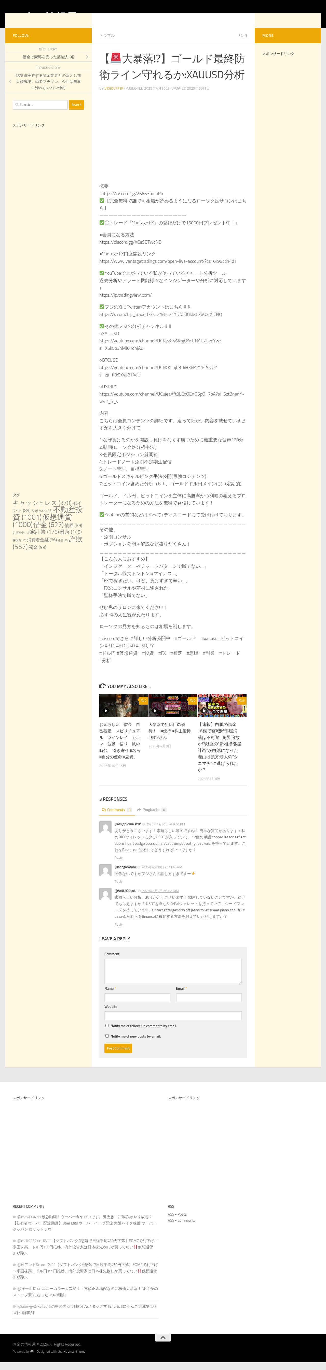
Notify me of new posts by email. (136, 1044)
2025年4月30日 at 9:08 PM (165, 832)
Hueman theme (74, 1359)
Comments (118, 817)
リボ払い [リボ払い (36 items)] (41, 518)
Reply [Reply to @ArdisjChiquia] (119, 932)
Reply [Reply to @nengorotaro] (119, 889)
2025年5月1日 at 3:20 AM (160, 898)
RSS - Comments (181, 1228)
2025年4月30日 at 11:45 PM (161, 875)
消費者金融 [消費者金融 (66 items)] (42, 547)
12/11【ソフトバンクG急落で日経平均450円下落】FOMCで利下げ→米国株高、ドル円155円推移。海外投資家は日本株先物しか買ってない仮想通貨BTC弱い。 (85, 1254)
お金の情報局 (45, 17)
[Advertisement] (48, 226)
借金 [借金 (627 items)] (48, 532)
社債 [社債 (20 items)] (63, 548)
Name (110, 996)
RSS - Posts (177, 1222)
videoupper (114, 96)
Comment (111, 961)
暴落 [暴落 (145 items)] (71, 539)
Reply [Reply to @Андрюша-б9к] (119, 865)
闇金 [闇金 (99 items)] (37, 555)
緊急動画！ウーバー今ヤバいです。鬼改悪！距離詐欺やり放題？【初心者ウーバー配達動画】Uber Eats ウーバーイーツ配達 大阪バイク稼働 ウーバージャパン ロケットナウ (85, 1230)
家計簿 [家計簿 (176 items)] (44, 539)
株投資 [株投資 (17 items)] (19, 548)
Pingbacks (154, 817)
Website (110, 1014)
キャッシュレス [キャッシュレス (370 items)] (42, 510)
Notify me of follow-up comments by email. (144, 1033)
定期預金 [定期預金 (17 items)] (21, 540)
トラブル (107, 43)
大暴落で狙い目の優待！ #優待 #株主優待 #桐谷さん (168, 739)
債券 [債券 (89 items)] (73, 533)
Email (181, 996)
